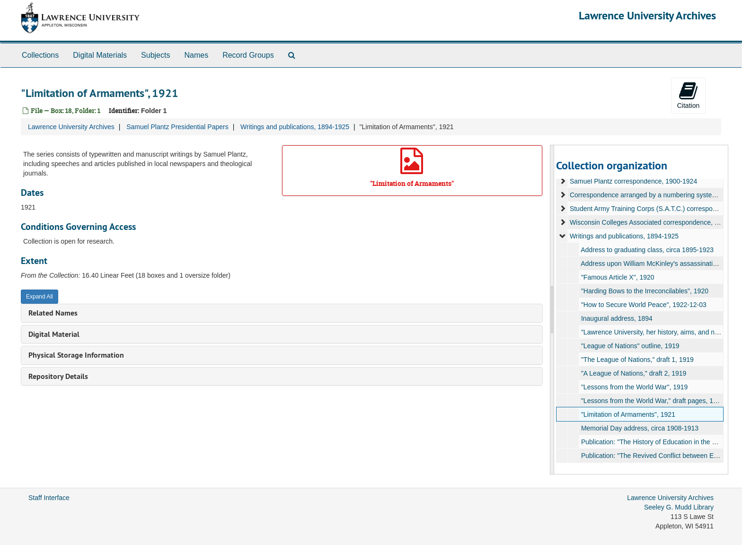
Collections (40, 55)
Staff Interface (49, 497)
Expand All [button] (39, 296)
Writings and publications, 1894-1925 (294, 127)
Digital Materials (100, 55)
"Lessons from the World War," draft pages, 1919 (652, 400)
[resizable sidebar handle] (552, 309)
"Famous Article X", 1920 (617, 277)
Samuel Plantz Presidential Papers (177, 127)
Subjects (155, 55)
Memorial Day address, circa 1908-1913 (639, 428)
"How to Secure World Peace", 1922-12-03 (643, 304)
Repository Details (58, 376)
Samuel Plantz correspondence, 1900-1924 (633, 181)
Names (196, 55)
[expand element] (562, 181)
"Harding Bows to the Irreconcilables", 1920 (644, 291)
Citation (688, 95)
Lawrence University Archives (647, 15)
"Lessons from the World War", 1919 (634, 387)
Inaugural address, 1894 (616, 318)
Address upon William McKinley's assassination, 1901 (659, 263)
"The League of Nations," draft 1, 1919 (637, 359)
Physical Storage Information (76, 355)
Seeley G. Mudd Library (679, 507)
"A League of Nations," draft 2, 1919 (633, 373)
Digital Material (54, 334)
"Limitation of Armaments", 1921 (628, 414)
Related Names (53, 313)
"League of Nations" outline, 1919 (630, 346)
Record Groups (248, 55)
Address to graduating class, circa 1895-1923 (647, 250)
